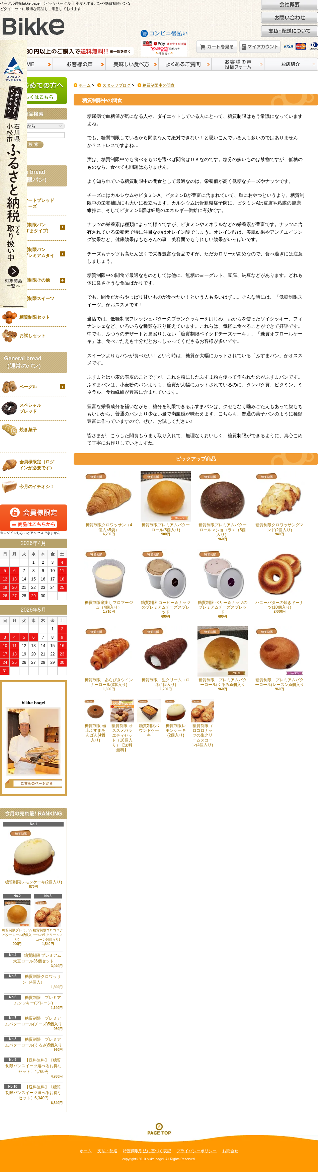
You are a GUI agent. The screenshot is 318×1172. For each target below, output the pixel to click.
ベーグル (28, 386)
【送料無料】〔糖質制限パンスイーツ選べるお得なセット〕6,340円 (33, 1093)
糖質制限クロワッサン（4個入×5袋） (109, 501)
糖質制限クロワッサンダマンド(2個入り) (279, 501)
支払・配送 (107, 1151)
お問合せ (230, 1151)
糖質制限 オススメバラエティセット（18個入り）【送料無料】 (122, 725)
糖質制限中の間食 (159, 85)
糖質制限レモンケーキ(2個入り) (175, 718)
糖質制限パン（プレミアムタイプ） (36, 255)
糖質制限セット (34, 317)
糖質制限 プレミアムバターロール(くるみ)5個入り (222, 656)
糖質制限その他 (34, 280)
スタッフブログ (116, 85)
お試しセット (32, 335)
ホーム (85, 85)
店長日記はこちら (33, 783)
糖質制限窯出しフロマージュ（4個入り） (109, 579)
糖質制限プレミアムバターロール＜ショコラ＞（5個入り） (222, 504)
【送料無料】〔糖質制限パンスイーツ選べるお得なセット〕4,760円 (33, 1066)
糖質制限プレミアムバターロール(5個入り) (166, 501)
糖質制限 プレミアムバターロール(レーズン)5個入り (279, 656)
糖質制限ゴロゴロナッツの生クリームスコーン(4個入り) (48, 920)
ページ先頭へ (159, 1128)
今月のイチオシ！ (36, 486)
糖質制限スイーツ (36, 298)
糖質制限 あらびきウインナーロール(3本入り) (109, 656)
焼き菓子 (28, 429)
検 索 (33, 144)
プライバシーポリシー (196, 1151)
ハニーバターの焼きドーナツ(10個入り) (279, 579)
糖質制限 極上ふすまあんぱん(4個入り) (95, 721)
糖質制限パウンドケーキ (149, 718)
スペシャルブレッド (30, 408)
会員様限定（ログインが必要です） (36, 464)
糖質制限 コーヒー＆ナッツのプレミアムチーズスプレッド (166, 582)
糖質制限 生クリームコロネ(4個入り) (166, 656)
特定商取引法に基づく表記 (147, 1151)
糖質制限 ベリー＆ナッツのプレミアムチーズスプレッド (222, 582)
